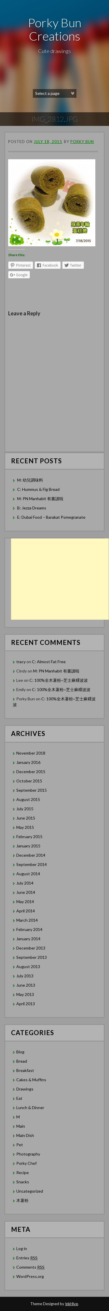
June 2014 (25, 892)
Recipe (22, 1172)
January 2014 (28, 938)
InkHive (71, 1303)
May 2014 (25, 901)
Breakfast (25, 1070)
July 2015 (24, 808)
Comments (30, 1267)
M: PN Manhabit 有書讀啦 (40, 498)
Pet (19, 1144)
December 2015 (30, 771)
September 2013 (31, 957)
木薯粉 (22, 1200)
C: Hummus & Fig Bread (38, 489)
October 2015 (29, 780)
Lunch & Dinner (30, 1107)
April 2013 (25, 1003)
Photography (28, 1153)
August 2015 (28, 799)
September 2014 (31, 864)
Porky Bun (82, 141)
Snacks (22, 1181)
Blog (20, 1051)
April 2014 (25, 910)
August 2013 (28, 966)
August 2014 (28, 873)
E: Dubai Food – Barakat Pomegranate (51, 517)
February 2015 (29, 836)
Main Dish (25, 1135)
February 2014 (29, 929)
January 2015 (28, 845)
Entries (26, 1258)
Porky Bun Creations (54, 29)
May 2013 (25, 994)
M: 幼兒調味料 (30, 480)
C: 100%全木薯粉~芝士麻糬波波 (58, 680)
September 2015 (31, 790)
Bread (21, 1061)
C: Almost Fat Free (49, 661)
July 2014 (24, 882)
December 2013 (30, 947)
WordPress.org (30, 1276)
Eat (19, 1098)
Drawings (24, 1088)
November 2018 (30, 753)
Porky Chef (26, 1163)
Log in (21, 1248)
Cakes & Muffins (31, 1079)
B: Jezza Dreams (32, 507)
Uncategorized (29, 1191)
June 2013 (25, 985)
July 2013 (24, 975)
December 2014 (30, 855)
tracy (21, 661)
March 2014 (27, 920)
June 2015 (25, 817)
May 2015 (25, 827)
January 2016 (28, 762)
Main (20, 1126)
